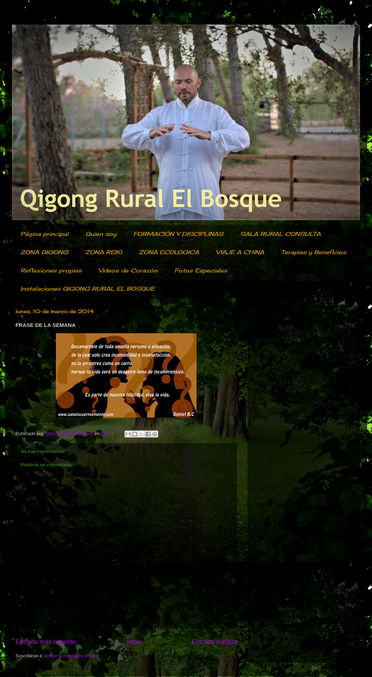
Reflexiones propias (51, 270)
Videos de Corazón (128, 270)
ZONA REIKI (103, 252)
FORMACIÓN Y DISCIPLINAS (178, 233)
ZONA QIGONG (44, 252)
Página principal (44, 233)
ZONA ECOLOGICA (169, 252)
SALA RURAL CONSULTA (280, 233)
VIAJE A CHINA (240, 252)
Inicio (134, 641)
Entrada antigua (214, 641)
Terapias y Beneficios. (314, 252)
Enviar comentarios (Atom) (71, 655)
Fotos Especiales (200, 270)
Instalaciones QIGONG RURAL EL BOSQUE (87, 288)
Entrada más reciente (45, 641)
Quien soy (100, 233)
